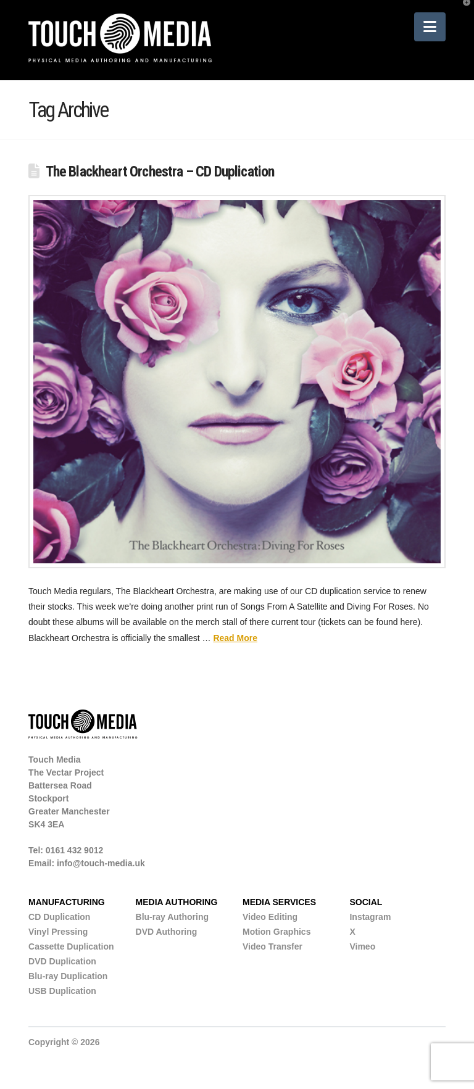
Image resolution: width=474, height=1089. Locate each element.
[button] (430, 26)
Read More (235, 638)
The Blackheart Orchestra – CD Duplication (160, 171)
